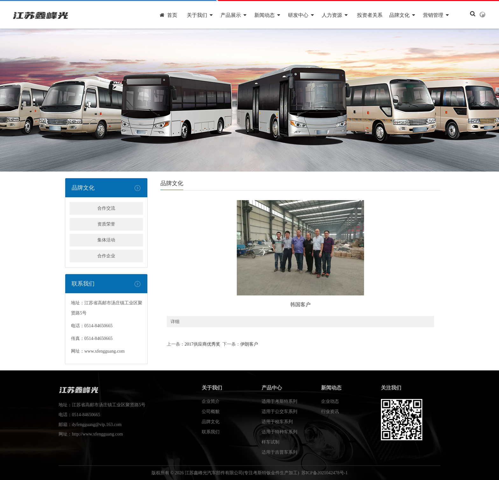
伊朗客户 (249, 344)
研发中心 (301, 15)
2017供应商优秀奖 (202, 344)
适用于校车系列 (277, 421)
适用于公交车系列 (279, 411)
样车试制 (270, 442)
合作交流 (106, 208)
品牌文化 (402, 15)
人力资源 (335, 15)
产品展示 (233, 15)
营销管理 (436, 15)
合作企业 (106, 256)
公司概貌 (211, 411)
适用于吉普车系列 (279, 452)
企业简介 (211, 401)
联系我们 (211, 431)
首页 (168, 15)
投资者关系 (370, 15)
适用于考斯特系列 (279, 401)
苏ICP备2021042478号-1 (324, 472)
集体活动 (106, 240)
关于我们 (200, 15)
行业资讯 (330, 411)
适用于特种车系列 (279, 431)
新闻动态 (267, 15)
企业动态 (330, 401)
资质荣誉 (106, 224)
